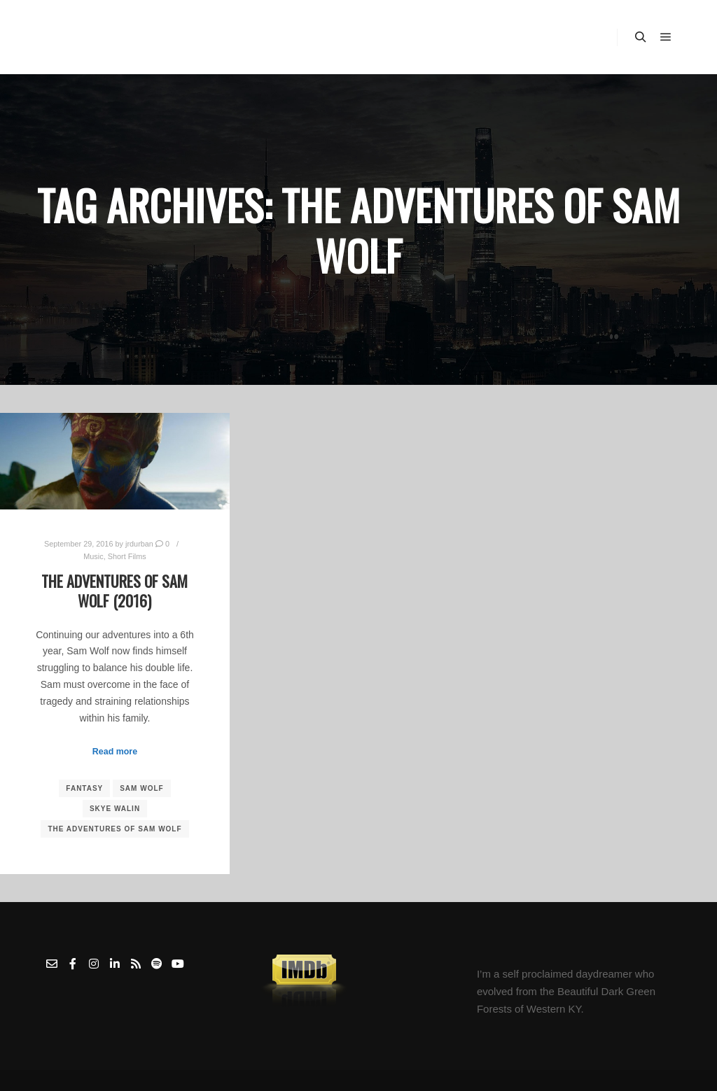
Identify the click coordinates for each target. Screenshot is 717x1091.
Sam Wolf (141, 788)
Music (93, 556)
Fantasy (84, 788)
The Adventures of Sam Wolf (114, 829)
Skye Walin (115, 808)
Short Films (127, 556)
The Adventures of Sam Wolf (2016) (114, 591)
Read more (114, 751)
